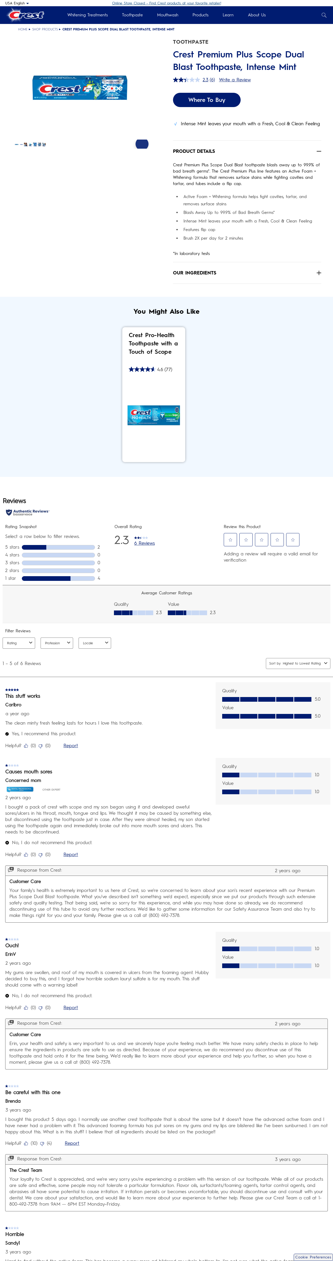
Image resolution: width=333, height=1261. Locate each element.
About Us (257, 14)
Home (23, 29)
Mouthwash (167, 14)
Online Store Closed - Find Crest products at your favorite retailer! (166, 3)
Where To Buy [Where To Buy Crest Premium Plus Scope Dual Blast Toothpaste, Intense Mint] (206, 99)
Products (200, 14)
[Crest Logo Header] (24, 15)
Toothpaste (132, 14)
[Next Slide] (142, 159)
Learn (228, 14)
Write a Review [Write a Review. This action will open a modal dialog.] (235, 80)
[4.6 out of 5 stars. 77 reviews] (150, 369)
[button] (81, 90)
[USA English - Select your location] (17, 3)
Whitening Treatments (87, 14)
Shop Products (45, 29)
